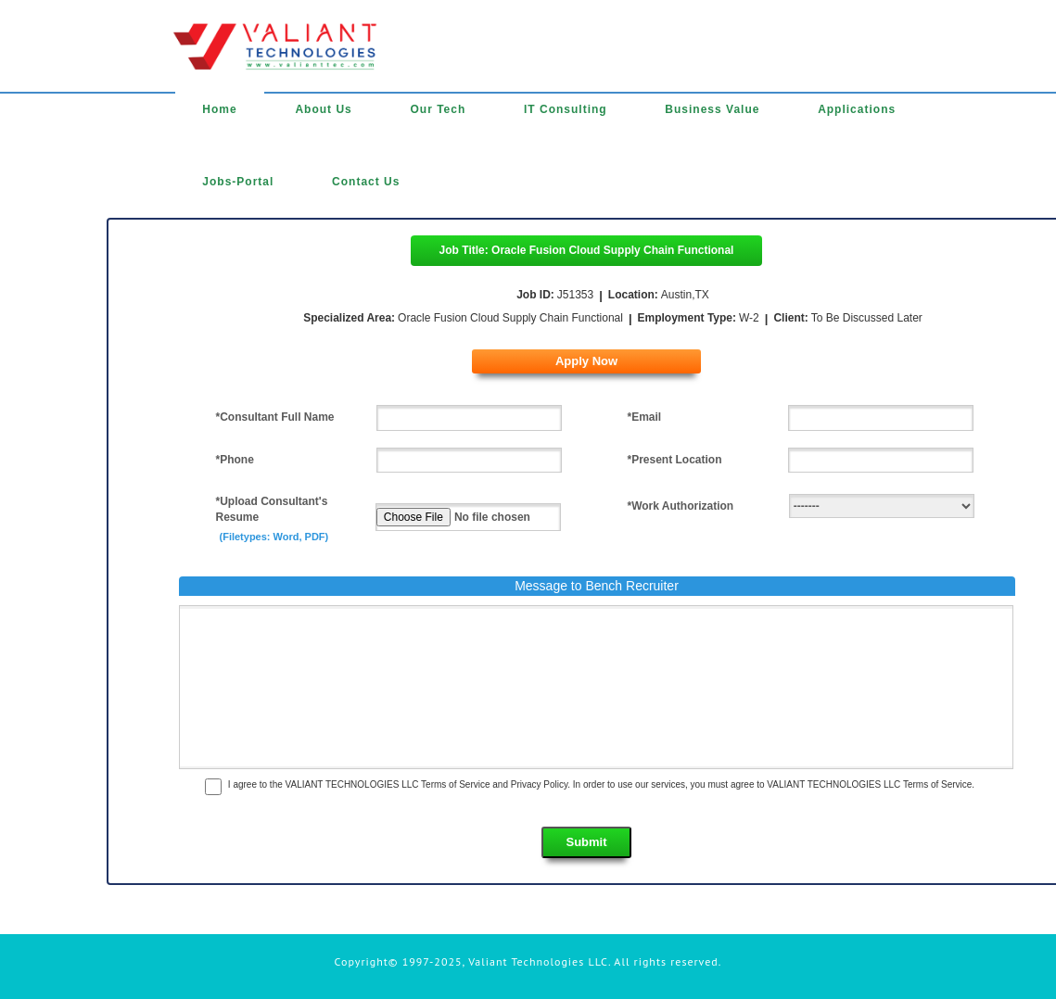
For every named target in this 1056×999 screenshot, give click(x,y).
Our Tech (437, 109)
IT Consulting (565, 109)
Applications (857, 109)
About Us (323, 109)
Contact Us (366, 181)
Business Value (712, 109)
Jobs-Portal (238, 181)
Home (219, 109)
